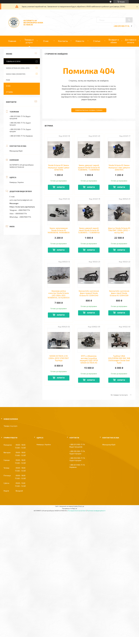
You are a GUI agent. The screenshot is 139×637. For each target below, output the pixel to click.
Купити (61, 187)
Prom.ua (81, 506)
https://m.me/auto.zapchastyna (22, 207)
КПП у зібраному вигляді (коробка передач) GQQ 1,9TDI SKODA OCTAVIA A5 (89, 359)
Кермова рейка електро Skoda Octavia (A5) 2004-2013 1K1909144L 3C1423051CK (59, 294)
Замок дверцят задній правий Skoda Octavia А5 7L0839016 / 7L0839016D (89, 167)
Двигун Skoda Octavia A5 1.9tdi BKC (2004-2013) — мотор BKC (119, 230)
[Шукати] (129, 19)
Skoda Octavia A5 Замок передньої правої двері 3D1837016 (58, 167)
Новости (80, 41)
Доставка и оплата (130, 41)
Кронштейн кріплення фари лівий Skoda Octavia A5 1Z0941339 (119, 293)
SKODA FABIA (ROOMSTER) (15, 74)
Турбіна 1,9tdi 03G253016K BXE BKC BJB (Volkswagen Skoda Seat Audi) (119, 359)
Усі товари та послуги (119, 395)
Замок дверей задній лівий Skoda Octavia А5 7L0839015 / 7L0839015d (88, 230)
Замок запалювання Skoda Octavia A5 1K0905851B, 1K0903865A (59, 230)
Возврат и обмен (114, 41)
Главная (12, 41)
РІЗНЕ (8, 80)
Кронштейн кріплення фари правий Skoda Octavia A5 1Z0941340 (89, 293)
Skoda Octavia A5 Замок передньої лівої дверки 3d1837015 (119, 167)
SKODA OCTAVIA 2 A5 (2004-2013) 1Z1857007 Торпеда (59, 358)
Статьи (96, 41)
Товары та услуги (10, 426)
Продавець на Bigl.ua (69, 508)
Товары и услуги (29, 41)
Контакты (63, 41)
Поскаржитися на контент (77, 510)
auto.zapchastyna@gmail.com (21, 200)
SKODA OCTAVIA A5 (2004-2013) (17, 68)
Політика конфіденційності (96, 510)
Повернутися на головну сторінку (88, 110)
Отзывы (9, 92)
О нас (46, 41)
